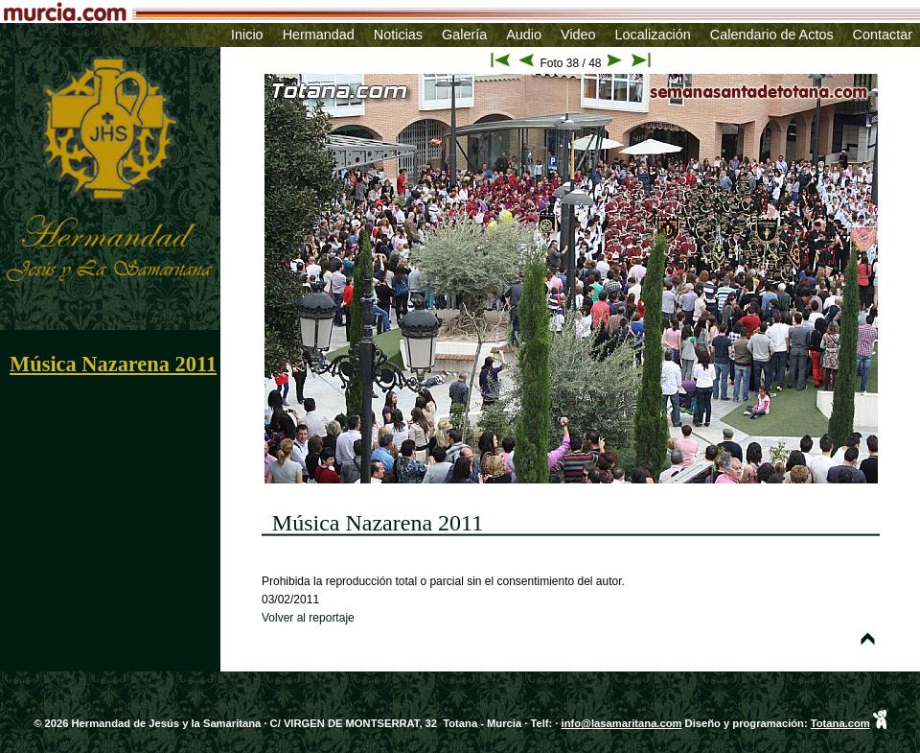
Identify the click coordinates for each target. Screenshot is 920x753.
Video (578, 34)
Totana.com (840, 723)
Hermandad (319, 34)
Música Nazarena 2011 (113, 364)
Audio (523, 34)
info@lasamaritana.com (622, 723)
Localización (653, 34)
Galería (464, 34)
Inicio (247, 34)
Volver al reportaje (308, 617)
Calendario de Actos (772, 34)
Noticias (398, 34)
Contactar (882, 34)
